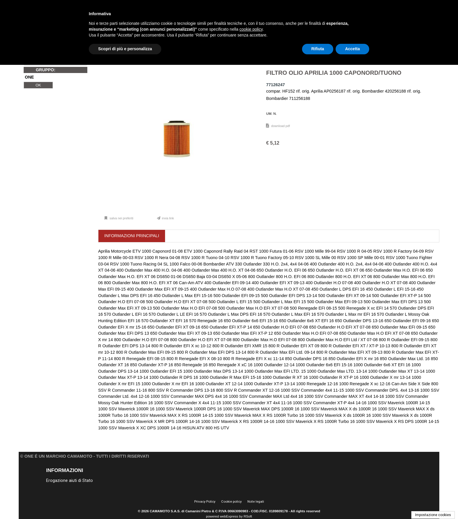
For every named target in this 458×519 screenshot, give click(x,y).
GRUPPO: (45, 69)
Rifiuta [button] (317, 48)
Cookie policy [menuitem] (231, 501)
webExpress (229, 516)
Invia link (168, 218)
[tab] (131, 236)
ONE (29, 77)
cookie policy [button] (251, 29)
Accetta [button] (352, 48)
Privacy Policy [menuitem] (204, 501)
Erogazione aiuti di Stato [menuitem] (69, 480)
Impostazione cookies (433, 515)
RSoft (248, 516)
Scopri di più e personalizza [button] (125, 48)
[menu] (94, 480)
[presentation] (131, 236)
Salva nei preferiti (121, 218)
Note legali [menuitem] (255, 501)
